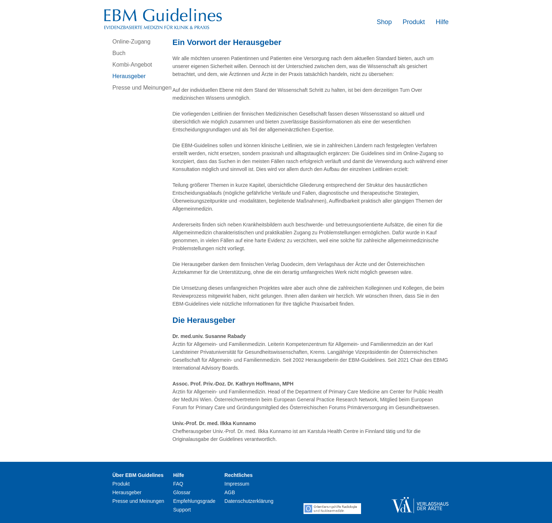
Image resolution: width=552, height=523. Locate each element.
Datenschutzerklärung (248, 501)
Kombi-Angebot (132, 65)
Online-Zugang (132, 42)
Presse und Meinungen (142, 88)
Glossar (182, 492)
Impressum (236, 484)
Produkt (413, 22)
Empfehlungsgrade (194, 501)
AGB (229, 492)
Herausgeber (129, 76)
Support (182, 510)
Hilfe (441, 22)
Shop (384, 22)
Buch (119, 53)
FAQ (178, 484)
